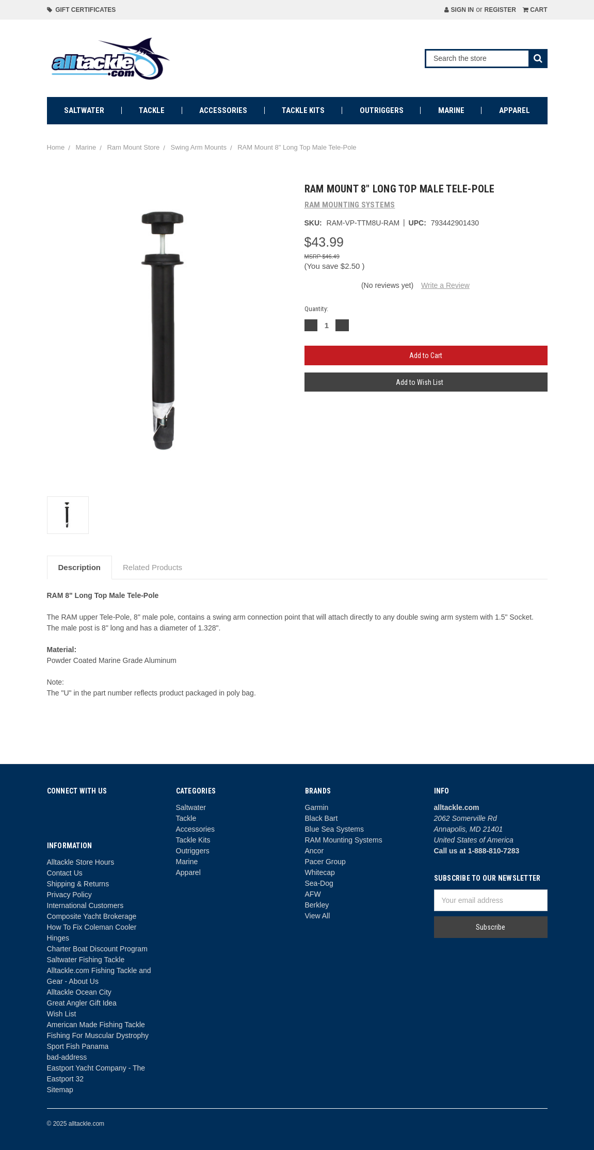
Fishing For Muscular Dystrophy (98, 1035)
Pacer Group (325, 861)
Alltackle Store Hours (81, 862)
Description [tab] (79, 567)
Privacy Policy (69, 894)
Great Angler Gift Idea (82, 1003)
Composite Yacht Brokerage (92, 916)
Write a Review (445, 285)
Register (500, 9)
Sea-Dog (319, 883)
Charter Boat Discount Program (97, 949)
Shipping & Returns (78, 884)
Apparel (514, 110)
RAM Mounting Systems (343, 840)
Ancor (314, 851)
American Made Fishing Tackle (96, 1025)
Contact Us (65, 873)
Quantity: (316, 309)
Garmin (317, 807)
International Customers (85, 905)
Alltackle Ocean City (79, 992)
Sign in (459, 9)
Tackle (152, 110)
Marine (451, 110)
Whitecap (320, 872)
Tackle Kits (303, 110)
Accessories (223, 110)
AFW (313, 894)
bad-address (67, 1057)
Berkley (317, 905)
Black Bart (321, 818)
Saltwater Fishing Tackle (86, 959)
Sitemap (60, 1090)
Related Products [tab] (152, 567)
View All (317, 916)
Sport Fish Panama (78, 1046)
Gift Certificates (81, 9)
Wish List (61, 1014)
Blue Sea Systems (334, 829)
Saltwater (84, 110)
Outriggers (382, 110)
